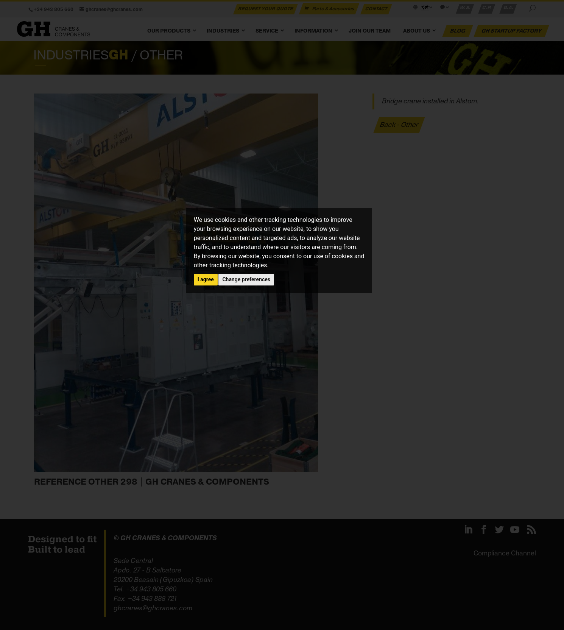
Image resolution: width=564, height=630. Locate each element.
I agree (206, 279)
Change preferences (246, 279)
